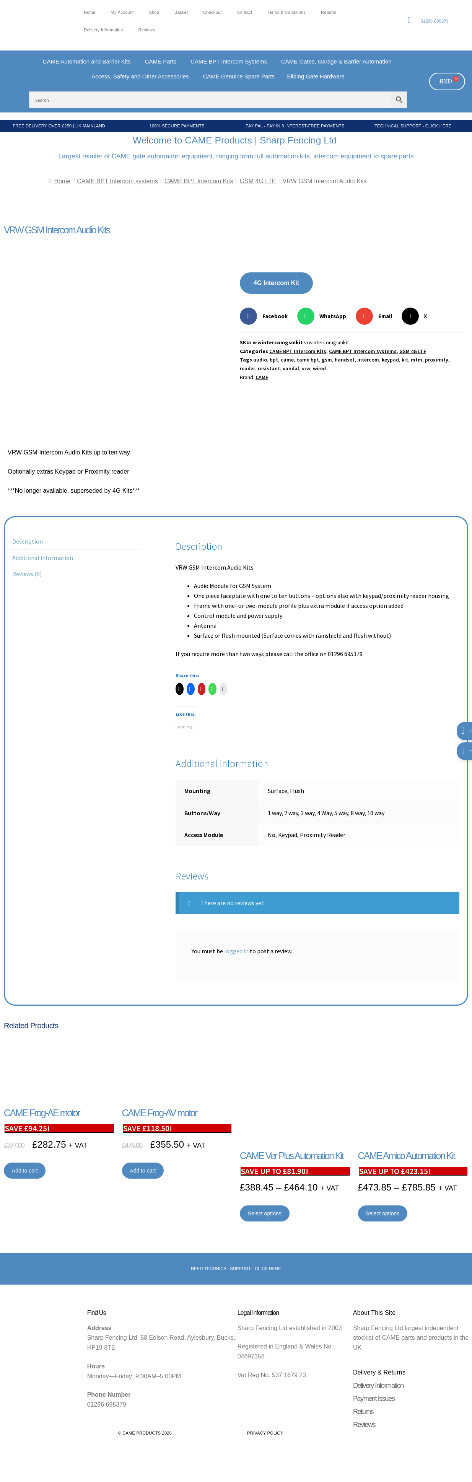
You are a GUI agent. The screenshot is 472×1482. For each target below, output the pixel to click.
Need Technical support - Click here (236, 1268)
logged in (236, 951)
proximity (436, 359)
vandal (291, 368)
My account (122, 12)
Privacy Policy (265, 1433)
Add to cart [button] (25, 1171)
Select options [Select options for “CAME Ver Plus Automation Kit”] (265, 1213)
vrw (306, 368)
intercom (368, 359)
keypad (390, 359)
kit (405, 359)
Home (89, 12)
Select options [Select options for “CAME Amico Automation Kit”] (382, 1213)
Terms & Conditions (286, 12)
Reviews (146, 30)
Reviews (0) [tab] (27, 574)
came (287, 359)
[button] (266, 316)
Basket (181, 12)
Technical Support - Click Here (412, 126)
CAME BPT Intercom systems (117, 181)
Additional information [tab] (42, 558)
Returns (328, 12)
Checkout (212, 12)
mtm (416, 359)
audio (260, 359)
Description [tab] (27, 541)
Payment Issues (373, 1398)
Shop (154, 12)
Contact (244, 12)
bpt (274, 359)
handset (345, 359)
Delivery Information (103, 30)
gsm (327, 359)
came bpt (307, 359)
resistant (269, 368)
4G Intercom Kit (276, 283)
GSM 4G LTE (258, 181)
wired (319, 368)
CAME (262, 377)
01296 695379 (435, 21)
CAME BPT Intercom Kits (198, 181)
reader (247, 368)
